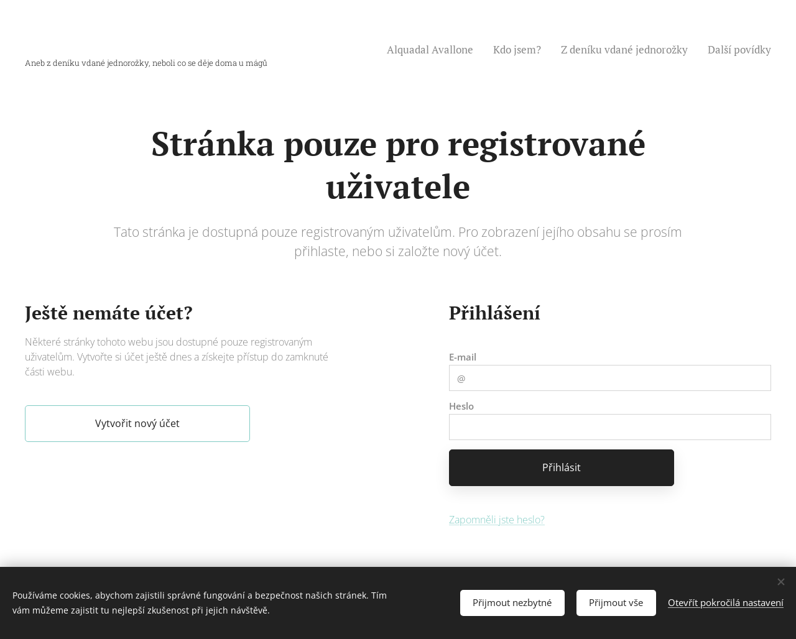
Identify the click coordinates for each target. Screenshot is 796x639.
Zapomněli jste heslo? (497, 519)
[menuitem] (433, 49)
